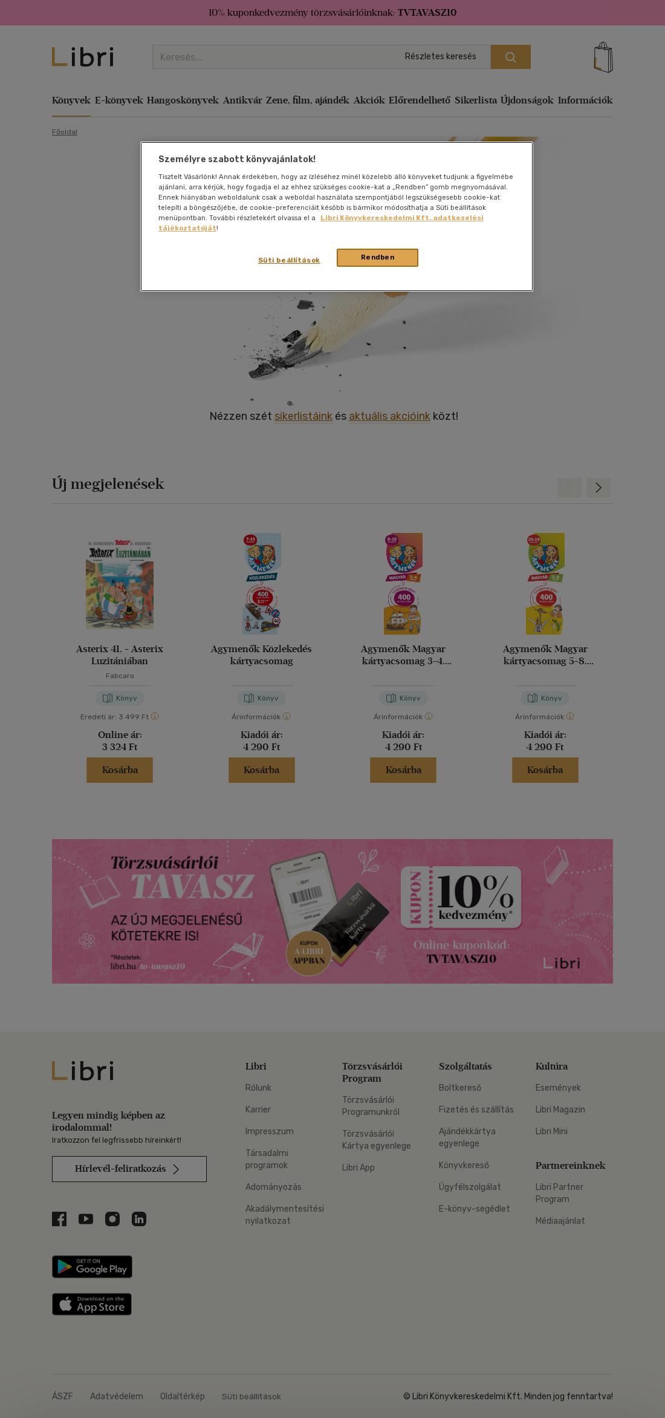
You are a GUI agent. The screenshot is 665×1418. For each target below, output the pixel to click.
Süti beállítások (289, 260)
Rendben (378, 257)
